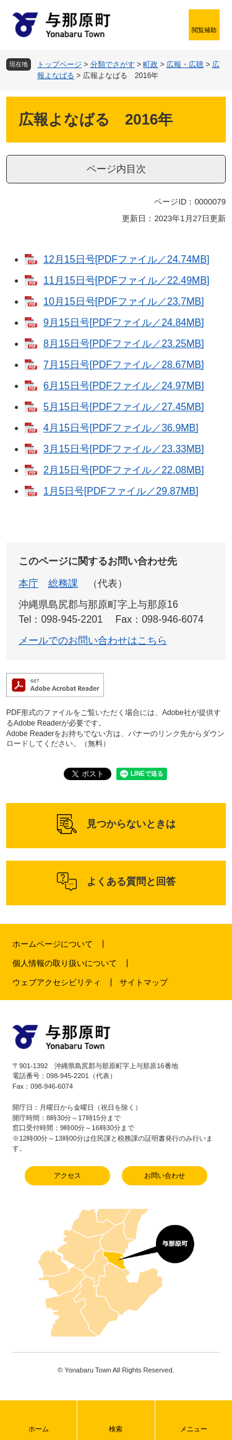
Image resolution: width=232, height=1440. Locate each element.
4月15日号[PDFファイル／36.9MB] (121, 428)
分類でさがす (112, 64)
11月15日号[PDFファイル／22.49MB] (126, 280)
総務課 (63, 583)
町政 (150, 64)
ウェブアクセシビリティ (56, 982)
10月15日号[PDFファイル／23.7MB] (123, 301)
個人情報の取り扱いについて (64, 963)
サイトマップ (143, 982)
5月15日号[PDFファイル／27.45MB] (123, 407)
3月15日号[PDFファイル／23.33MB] (123, 449)
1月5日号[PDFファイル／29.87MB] (121, 491)
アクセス (67, 1175)
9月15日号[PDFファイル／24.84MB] (123, 322)
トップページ (59, 64)
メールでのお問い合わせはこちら (93, 640)
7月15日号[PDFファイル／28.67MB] (123, 364)
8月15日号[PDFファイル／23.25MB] (123, 343)
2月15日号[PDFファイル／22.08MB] (123, 470)
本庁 (28, 583)
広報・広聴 (185, 64)
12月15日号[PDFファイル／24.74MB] (126, 259)
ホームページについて (52, 944)
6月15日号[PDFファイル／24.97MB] (123, 385)
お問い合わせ (164, 1175)
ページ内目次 (116, 169)
